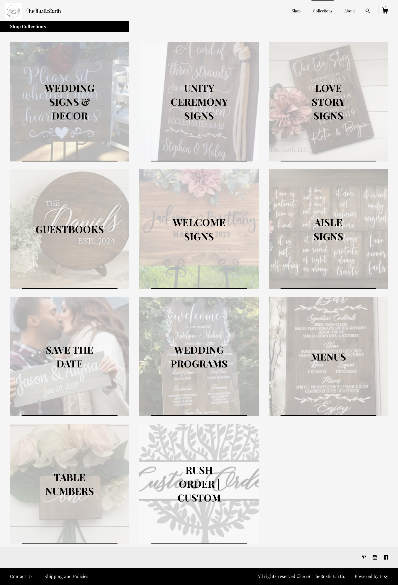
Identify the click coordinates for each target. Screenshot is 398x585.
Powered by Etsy (371, 576)
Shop (296, 11)
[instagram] (375, 557)
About (349, 11)
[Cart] (385, 11)
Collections (322, 11)
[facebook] (386, 557)
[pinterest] (364, 557)
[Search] (368, 12)
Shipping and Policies (66, 576)
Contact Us (21, 576)
